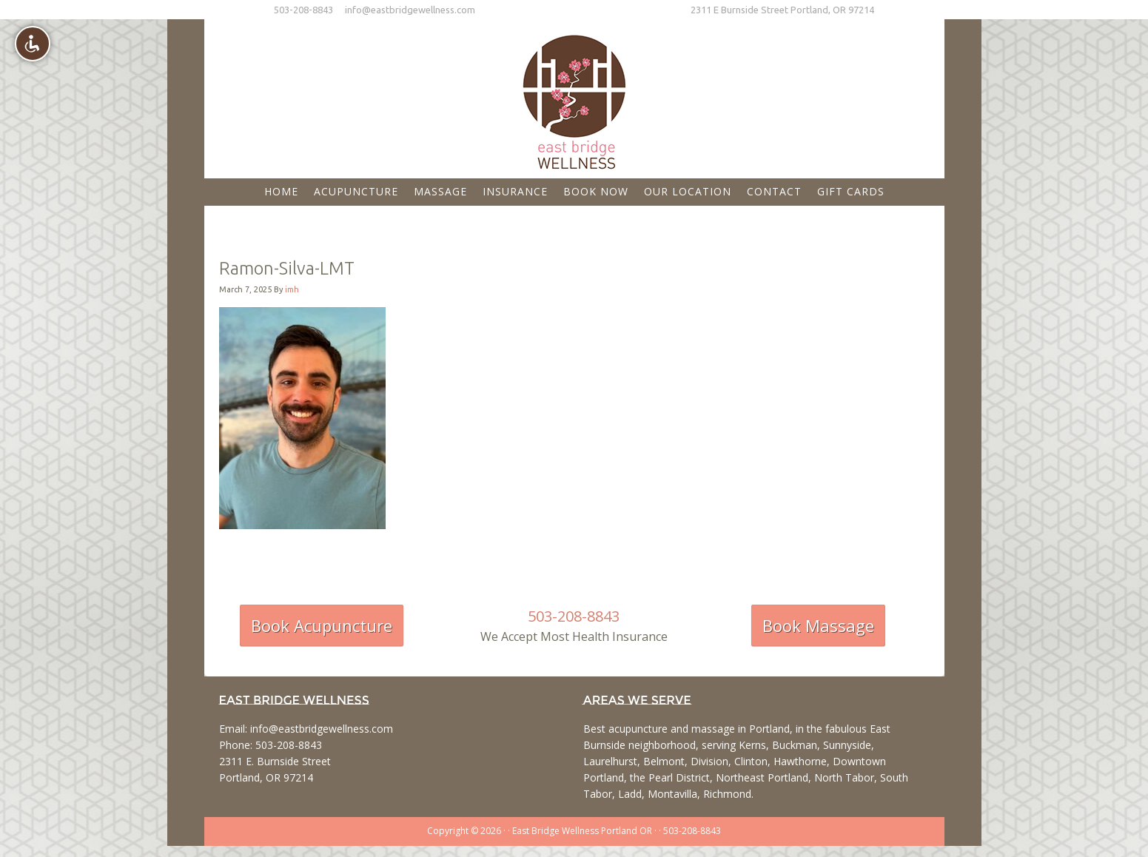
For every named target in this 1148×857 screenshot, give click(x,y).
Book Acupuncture (321, 625)
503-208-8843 (303, 9)
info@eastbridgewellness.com (410, 9)
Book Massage (818, 625)
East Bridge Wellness (574, 97)
